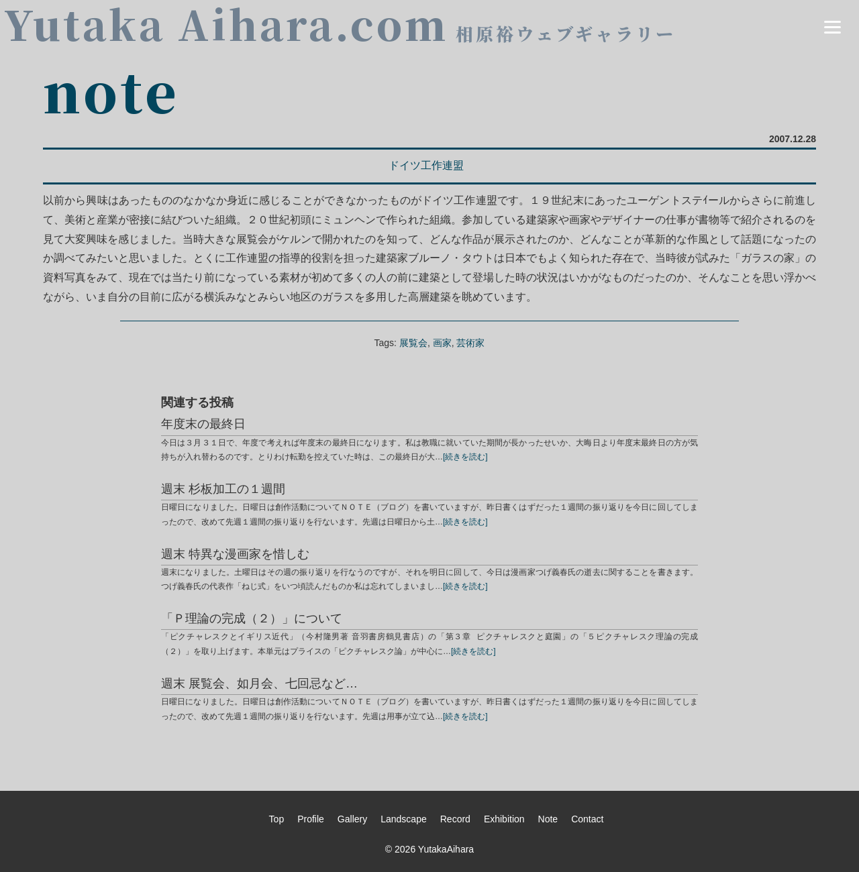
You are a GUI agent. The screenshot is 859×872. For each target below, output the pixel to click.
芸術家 (470, 342)
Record (455, 819)
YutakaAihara (446, 849)
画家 (442, 342)
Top (277, 819)
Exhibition (504, 819)
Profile (310, 819)
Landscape (404, 819)
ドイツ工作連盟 (426, 165)
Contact (587, 819)
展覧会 (413, 342)
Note (548, 819)
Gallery (352, 819)
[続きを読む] (465, 456)
